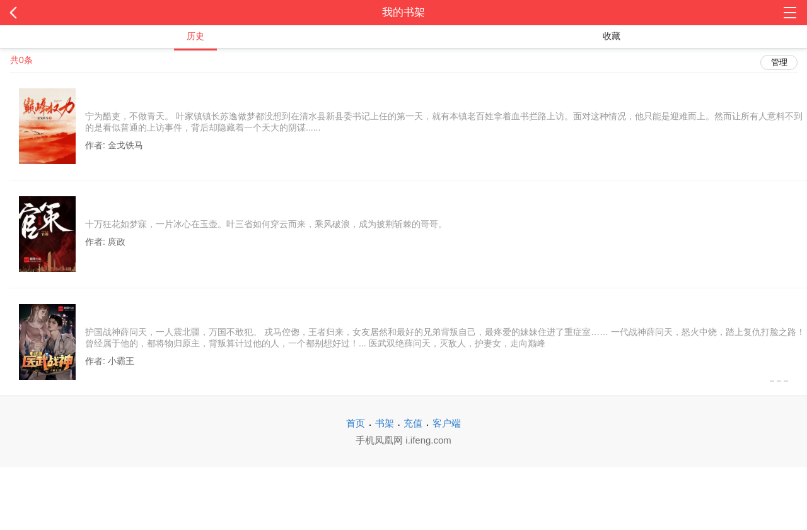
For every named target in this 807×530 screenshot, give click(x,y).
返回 (80, 12)
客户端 (447, 423)
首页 (355, 423)
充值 (413, 423)
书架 (384, 423)
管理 (779, 62)
